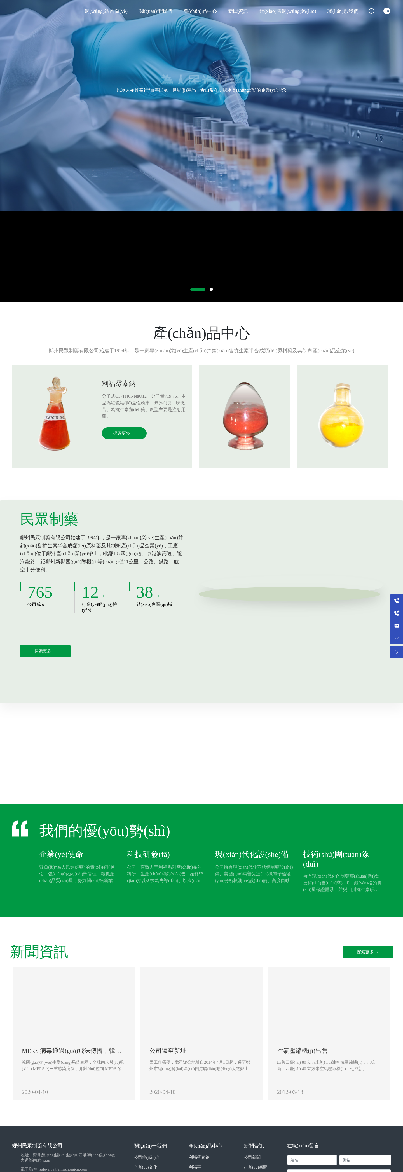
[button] (197, 289)
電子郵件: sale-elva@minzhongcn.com (53, 1169)
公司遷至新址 (167, 1050)
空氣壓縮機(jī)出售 (302, 1050)
